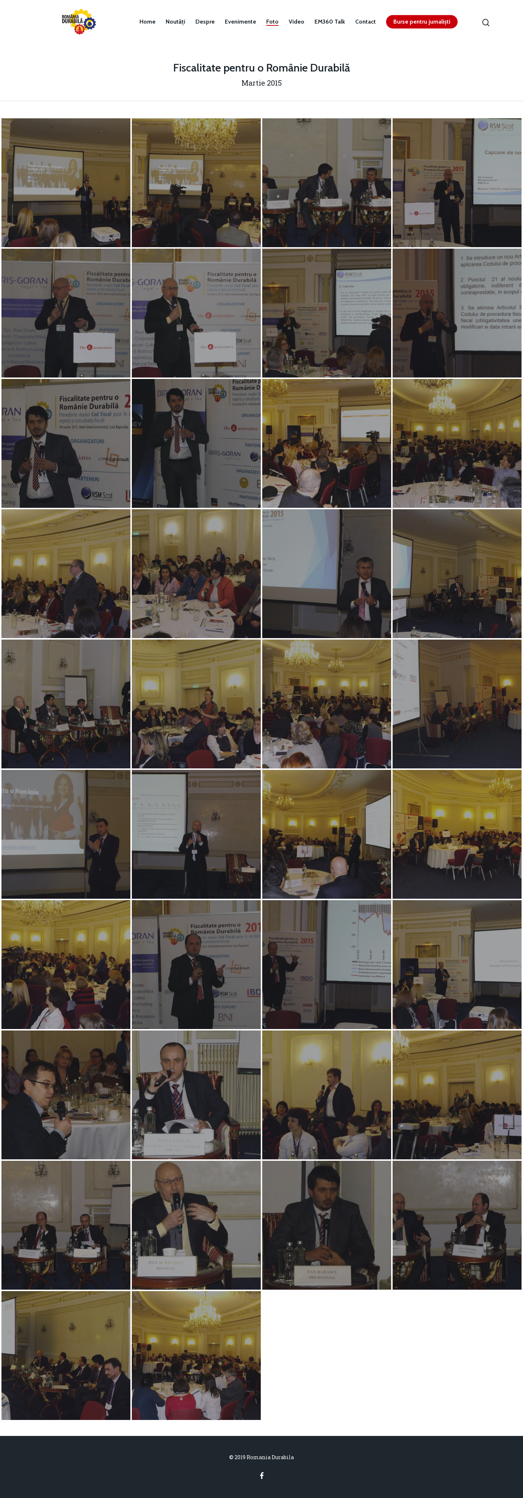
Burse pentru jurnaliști (421, 22)
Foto (272, 22)
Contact (365, 22)
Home (147, 22)
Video (296, 22)
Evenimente (240, 22)
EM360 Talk (330, 22)
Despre (205, 22)
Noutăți (175, 22)
